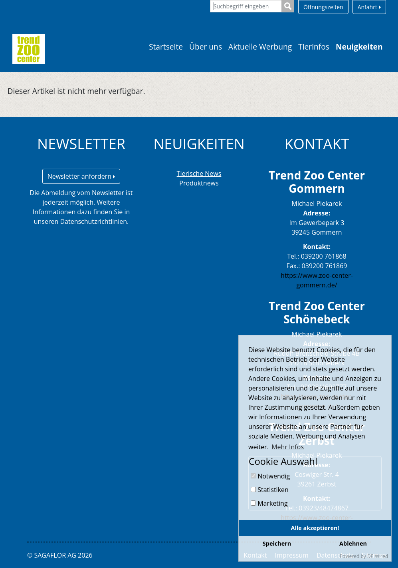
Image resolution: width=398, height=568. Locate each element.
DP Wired (377, 556)
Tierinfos (313, 46)
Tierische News (199, 173)
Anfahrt (369, 7)
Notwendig (270, 476)
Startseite (166, 46)
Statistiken (270, 489)
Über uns (205, 46)
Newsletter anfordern (81, 176)
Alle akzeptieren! (315, 528)
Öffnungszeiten (323, 7)
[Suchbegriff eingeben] (246, 6)
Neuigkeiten (359, 46)
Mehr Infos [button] (287, 446)
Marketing (269, 503)
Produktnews (198, 183)
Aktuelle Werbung (260, 46)
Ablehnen (353, 543)
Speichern (277, 543)
